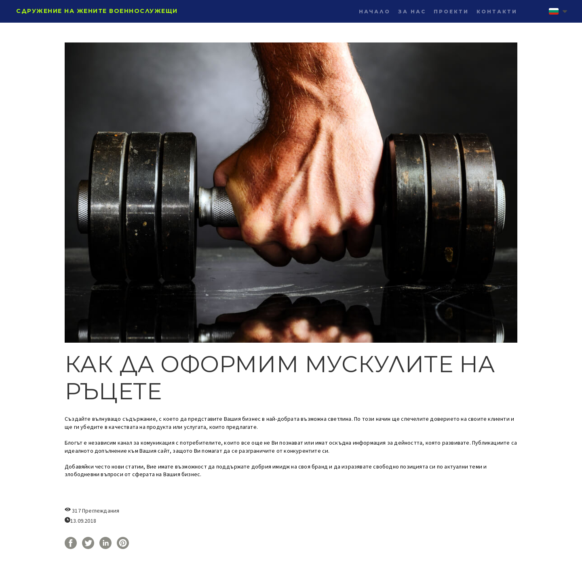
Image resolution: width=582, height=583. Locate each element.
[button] (558, 11)
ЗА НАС (412, 11)
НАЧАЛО (374, 11)
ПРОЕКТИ (451, 11)
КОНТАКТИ (497, 11)
